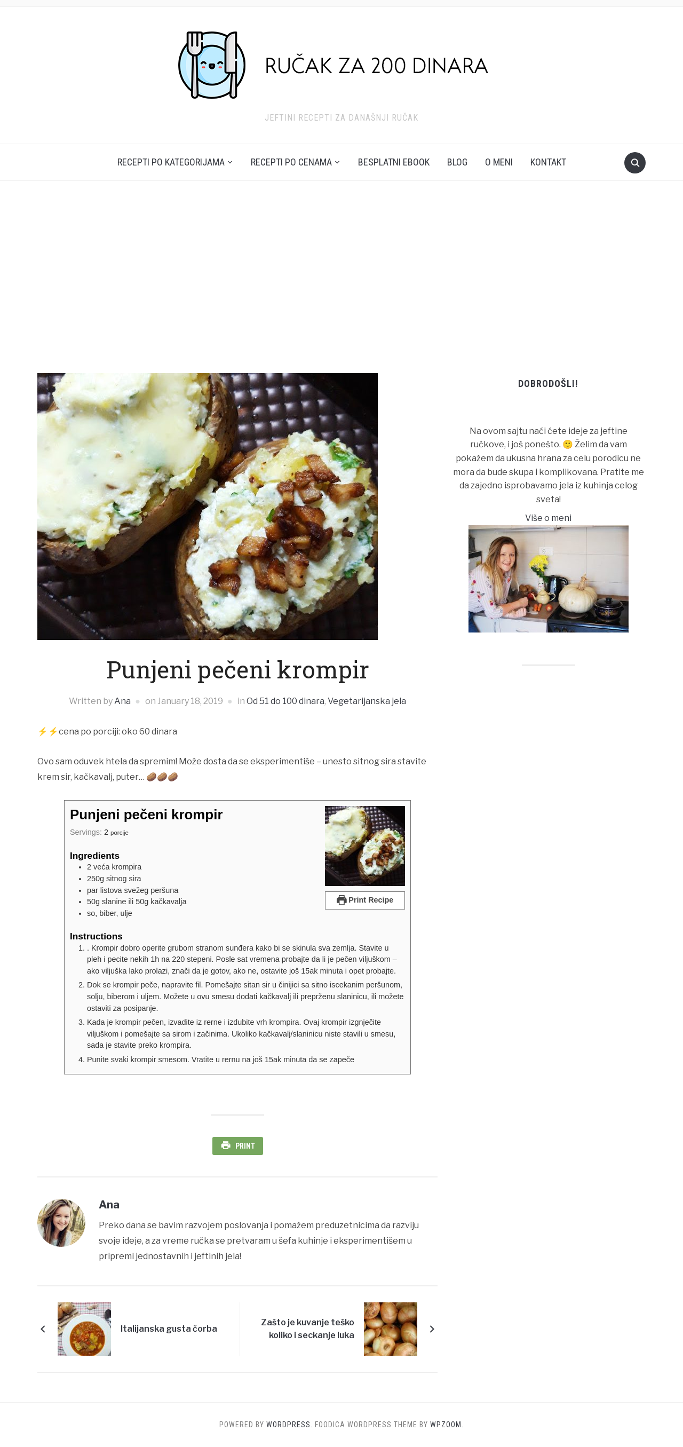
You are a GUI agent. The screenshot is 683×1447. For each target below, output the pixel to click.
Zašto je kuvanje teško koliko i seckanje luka (307, 1328)
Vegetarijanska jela (367, 701)
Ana (122, 701)
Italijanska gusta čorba (169, 1329)
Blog (457, 162)
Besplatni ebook (394, 162)
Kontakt (548, 162)
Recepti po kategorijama (171, 162)
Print (245, 1146)
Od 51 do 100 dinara (285, 701)
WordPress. (289, 1424)
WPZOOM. (447, 1424)
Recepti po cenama (291, 162)
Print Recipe (365, 900)
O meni (499, 162)
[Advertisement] (341, 277)
